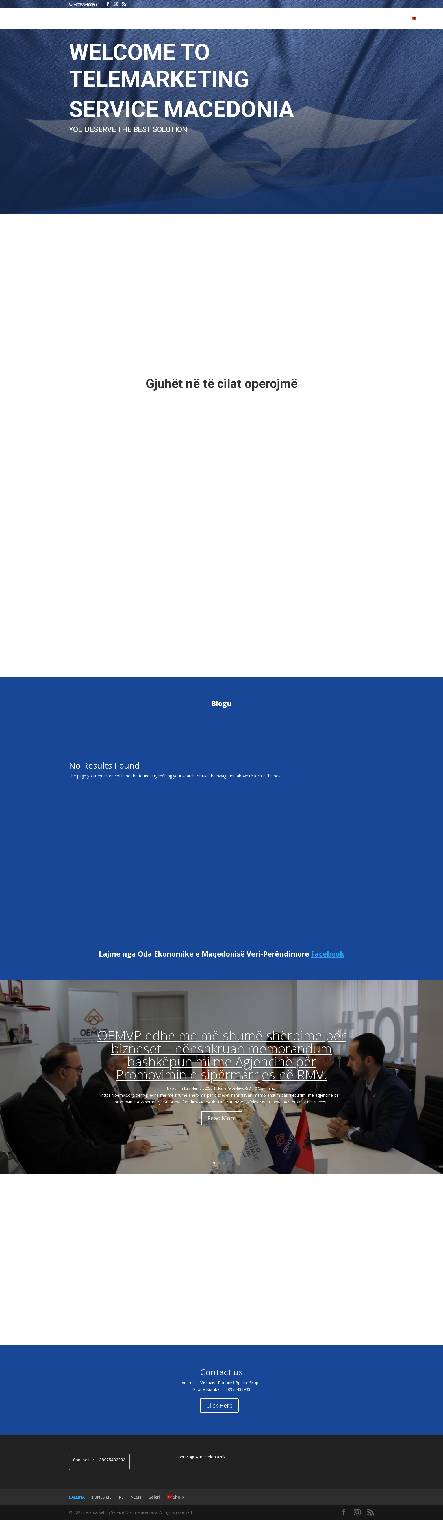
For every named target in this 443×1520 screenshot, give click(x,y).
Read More (221, 1128)
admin (177, 1098)
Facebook (327, 964)
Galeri (398, 19)
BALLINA (321, 19)
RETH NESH (374, 19)
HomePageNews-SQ (233, 1098)
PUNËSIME (346, 19)
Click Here (219, 1415)
